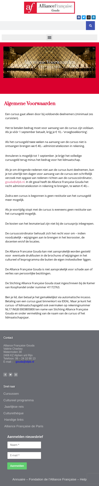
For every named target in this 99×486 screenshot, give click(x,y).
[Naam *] (24, 445)
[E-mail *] (24, 455)
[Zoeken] (90, 25)
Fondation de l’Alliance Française (52, 479)
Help (83, 479)
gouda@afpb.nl (15, 182)
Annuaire (18, 479)
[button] (49, 37)
